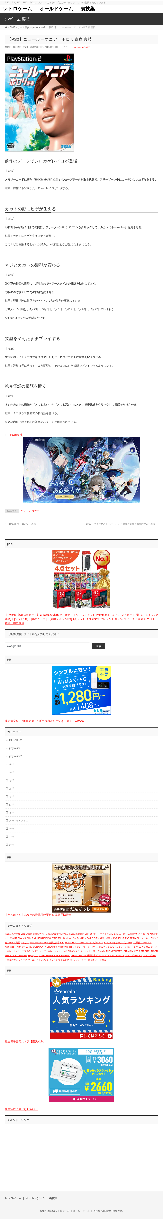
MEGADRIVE (16, 740)
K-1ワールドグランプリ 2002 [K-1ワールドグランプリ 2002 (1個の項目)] (118, 942)
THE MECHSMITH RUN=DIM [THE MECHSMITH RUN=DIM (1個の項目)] (119, 951)
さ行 (11, 780)
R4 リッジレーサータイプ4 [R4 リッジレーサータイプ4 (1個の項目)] (82, 947)
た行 (11, 788)
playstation (14, 748)
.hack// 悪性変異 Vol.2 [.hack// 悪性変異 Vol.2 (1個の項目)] (15, 934)
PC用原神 (16, 434)
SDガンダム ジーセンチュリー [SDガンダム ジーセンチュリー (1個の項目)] (82, 951)
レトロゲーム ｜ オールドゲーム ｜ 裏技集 (49, 8)
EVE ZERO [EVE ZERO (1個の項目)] (130, 938)
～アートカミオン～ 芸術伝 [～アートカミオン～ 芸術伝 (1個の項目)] (92, 960)
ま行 (11, 812)
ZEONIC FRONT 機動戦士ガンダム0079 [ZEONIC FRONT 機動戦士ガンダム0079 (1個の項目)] (90, 955)
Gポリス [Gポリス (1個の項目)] (25, 942)
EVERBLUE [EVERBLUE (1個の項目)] (118, 938)
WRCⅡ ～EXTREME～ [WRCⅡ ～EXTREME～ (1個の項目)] (16, 955)
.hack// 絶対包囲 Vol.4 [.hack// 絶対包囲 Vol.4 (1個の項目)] (79, 934)
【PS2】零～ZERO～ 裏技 (20, 523)
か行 (11, 772)
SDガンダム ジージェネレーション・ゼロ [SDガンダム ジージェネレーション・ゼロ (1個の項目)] (47, 951)
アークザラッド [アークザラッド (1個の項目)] (116, 955)
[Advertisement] (81, 1153)
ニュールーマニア (30, 511)
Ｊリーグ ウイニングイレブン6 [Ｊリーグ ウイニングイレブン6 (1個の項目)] (64, 960)
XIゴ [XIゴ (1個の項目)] (36, 955)
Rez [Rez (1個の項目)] (98, 947)
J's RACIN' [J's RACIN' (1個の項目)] (70, 942)
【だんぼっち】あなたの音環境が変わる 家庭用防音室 (38, 914)
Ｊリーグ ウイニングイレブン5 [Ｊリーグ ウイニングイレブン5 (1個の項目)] (33, 960)
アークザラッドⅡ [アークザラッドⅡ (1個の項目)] (133, 955)
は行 (11, 804)
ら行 (11, 837)
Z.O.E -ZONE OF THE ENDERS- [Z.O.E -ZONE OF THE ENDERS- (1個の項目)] (54, 955)
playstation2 (79, 47)
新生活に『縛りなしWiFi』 (21, 1109)
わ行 (11, 845)
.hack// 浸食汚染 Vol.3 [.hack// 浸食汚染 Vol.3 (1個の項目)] (58, 934)
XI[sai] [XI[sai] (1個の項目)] (31, 955)
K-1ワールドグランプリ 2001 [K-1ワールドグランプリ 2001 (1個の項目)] (89, 942)
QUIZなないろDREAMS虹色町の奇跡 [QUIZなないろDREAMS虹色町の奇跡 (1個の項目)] (50, 947)
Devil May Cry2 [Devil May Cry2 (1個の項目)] (84, 938)
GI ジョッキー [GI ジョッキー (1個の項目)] (143, 938)
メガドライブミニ (18, 820)
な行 (88, 47)
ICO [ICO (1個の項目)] (62, 942)
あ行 (11, 764)
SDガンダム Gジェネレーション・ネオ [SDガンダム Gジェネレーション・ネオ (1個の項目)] (119, 947)
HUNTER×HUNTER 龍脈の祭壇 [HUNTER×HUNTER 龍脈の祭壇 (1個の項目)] (44, 942)
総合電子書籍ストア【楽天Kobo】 (26, 1041)
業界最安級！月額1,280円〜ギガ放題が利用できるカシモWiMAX (44, 720)
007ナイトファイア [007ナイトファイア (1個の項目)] (99, 934)
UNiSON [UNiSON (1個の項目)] (154, 951)
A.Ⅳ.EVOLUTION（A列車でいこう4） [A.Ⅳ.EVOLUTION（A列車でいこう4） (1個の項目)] (127, 934)
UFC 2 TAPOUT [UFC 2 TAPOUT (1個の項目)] (141, 951)
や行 (11, 828)
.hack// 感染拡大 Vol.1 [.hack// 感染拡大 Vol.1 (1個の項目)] (36, 934)
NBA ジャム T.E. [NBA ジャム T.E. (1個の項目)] (24, 947)
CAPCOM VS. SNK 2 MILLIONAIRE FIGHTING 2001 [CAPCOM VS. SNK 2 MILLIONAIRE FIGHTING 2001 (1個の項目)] (38, 938)
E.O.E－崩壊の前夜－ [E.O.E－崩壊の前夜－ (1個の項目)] (102, 938)
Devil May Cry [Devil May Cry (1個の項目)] (69, 938)
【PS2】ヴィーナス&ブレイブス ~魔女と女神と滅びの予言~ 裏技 (121, 523)
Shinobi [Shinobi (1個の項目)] (101, 951)
